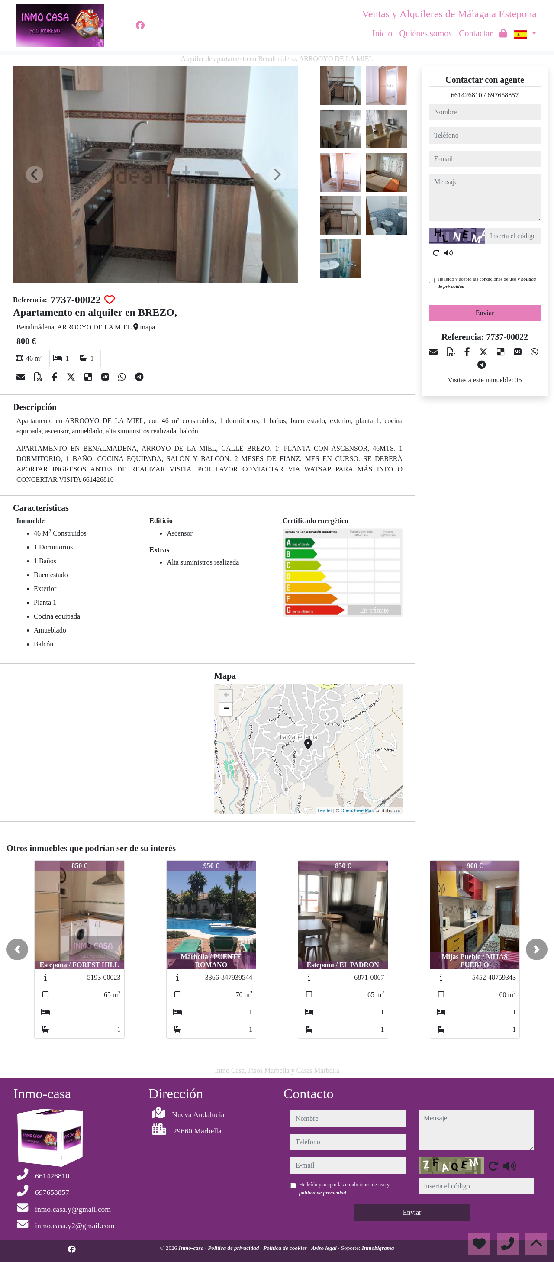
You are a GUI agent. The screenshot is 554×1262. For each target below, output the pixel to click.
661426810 (466, 95)
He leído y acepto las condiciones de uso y (487, 282)
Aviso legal (324, 1248)
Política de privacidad (234, 1248)
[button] (17, 949)
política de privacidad (322, 1193)
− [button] (226, 709)
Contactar (476, 33)
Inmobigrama (378, 1248)
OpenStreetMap (357, 810)
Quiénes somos (425, 33)
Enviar (485, 312)
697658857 (503, 95)
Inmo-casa (192, 1248)
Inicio (382, 33)
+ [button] (226, 696)
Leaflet (325, 810)
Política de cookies (285, 1248)
